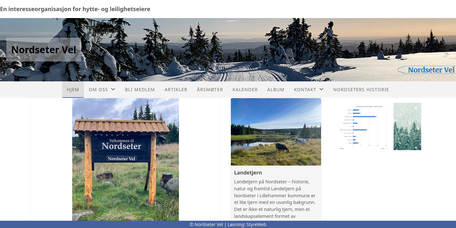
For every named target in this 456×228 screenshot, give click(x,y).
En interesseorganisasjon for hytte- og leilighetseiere (75, 9)
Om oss (102, 89)
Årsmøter (210, 89)
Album (275, 89)
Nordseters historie (361, 89)
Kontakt (309, 89)
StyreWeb (257, 224)
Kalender (245, 89)
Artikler (176, 89)
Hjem (73, 89)
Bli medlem (140, 89)
